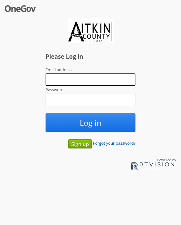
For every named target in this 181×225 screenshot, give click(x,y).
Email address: (59, 69)
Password (55, 89)
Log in (90, 123)
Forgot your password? (114, 143)
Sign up (80, 144)
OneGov (19, 8)
